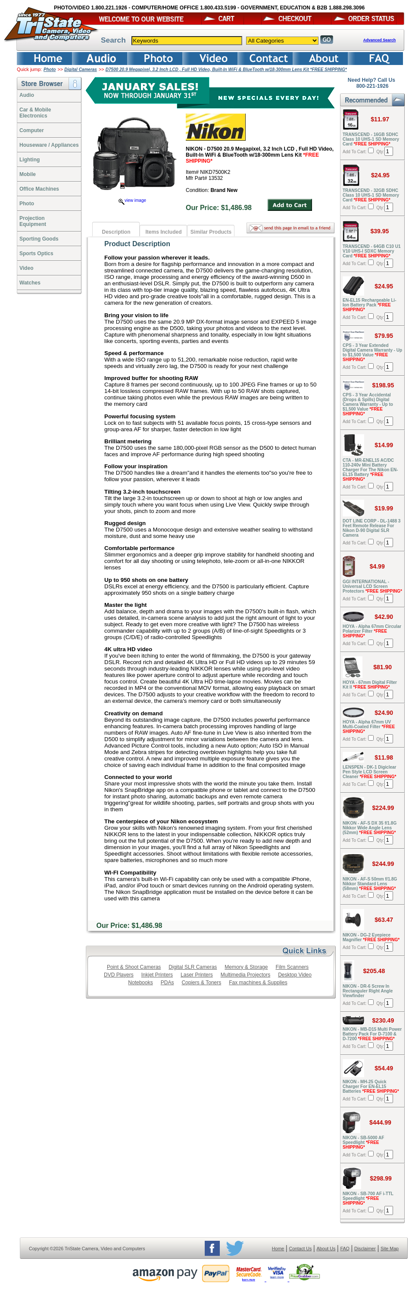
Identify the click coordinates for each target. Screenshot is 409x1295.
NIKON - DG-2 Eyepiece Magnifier (371, 937)
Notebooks (140, 983)
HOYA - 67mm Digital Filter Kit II (370, 684)
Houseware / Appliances (49, 145)
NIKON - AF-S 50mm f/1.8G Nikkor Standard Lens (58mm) (370, 884)
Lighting (29, 160)
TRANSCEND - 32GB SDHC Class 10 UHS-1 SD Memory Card (371, 195)
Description (116, 232)
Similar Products (210, 232)
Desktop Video (295, 975)
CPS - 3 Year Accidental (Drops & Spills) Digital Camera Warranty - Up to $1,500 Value (368, 404)
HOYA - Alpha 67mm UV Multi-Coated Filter (369, 727)
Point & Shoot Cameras (134, 967)
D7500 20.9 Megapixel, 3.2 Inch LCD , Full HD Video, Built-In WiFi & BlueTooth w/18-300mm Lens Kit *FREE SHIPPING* (226, 69)
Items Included (163, 232)
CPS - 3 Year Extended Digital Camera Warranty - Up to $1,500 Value (372, 352)
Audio (26, 95)
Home (278, 1248)
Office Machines (39, 189)
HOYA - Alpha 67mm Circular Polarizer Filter (372, 631)
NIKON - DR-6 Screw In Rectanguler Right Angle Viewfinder (368, 991)
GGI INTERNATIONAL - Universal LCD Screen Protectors (372, 586)
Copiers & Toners (201, 983)
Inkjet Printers (157, 975)
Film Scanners (292, 967)
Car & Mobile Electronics (35, 113)
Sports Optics (36, 253)
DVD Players (119, 975)
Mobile (27, 174)
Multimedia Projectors (245, 975)
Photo (50, 69)
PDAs (167, 983)
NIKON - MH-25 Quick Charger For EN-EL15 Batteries (371, 1086)
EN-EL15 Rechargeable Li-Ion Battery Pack (369, 305)
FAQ (344, 1248)
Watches (30, 283)
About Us (325, 1248)
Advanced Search (379, 40)
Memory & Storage (246, 967)
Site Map (390, 1248)
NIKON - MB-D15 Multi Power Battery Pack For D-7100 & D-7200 (372, 1034)
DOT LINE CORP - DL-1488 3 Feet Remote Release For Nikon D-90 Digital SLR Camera (371, 528)
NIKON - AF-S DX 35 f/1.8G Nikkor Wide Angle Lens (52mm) (370, 828)
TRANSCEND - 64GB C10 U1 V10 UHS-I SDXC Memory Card (371, 251)
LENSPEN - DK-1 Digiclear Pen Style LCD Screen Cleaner (370, 772)
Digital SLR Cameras (193, 967)
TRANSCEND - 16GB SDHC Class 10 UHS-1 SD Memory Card (371, 139)
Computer (31, 130)
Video (26, 268)
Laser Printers (197, 975)
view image (132, 200)
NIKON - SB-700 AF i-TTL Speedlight (368, 1198)
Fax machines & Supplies (258, 983)
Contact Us (300, 1248)
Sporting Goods (39, 239)
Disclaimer (365, 1248)
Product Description (137, 243)
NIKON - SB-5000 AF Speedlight (363, 1142)
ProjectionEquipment (32, 221)
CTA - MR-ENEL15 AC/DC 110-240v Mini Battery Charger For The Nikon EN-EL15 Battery (370, 470)
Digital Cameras (80, 69)
